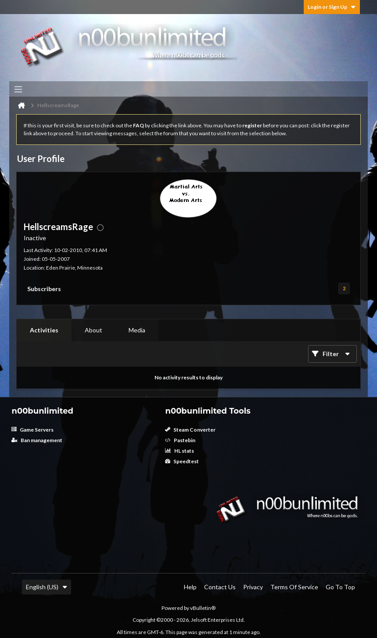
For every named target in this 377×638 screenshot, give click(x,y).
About (93, 330)
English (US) (46, 587)
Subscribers (44, 288)
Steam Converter (190, 429)
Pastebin (180, 440)
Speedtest (182, 461)
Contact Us (220, 587)
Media (137, 330)
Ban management (36, 440)
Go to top (340, 587)
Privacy (253, 587)
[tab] (44, 330)
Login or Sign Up (332, 7)
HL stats (179, 450)
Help (190, 587)
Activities (44, 330)
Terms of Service (294, 587)
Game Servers (32, 429)
